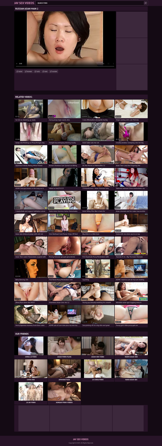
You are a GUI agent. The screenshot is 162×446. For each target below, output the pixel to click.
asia (46, 71)
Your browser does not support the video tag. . (65, 40)
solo (38, 71)
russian (54, 71)
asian (20, 71)
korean (29, 71)
